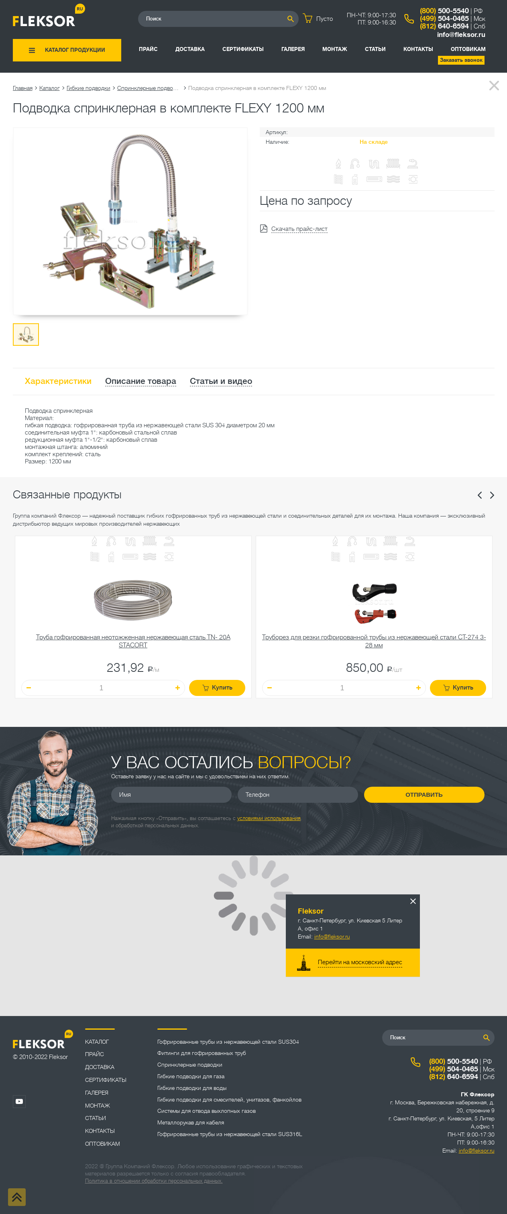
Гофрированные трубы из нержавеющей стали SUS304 (228, 1042)
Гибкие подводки (88, 88)
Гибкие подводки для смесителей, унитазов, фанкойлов (229, 1099)
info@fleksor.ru (461, 35)
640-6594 (444, 26)
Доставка (190, 49)
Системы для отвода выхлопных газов (206, 1111)
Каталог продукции (75, 50)
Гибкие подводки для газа (190, 1076)
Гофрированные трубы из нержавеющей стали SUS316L (229, 1134)
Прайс (148, 49)
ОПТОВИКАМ (468, 49)
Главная (23, 88)
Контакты (418, 49)
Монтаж (334, 49)
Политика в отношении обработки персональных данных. (154, 1181)
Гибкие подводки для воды (191, 1088)
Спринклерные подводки (149, 88)
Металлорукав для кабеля (190, 1122)
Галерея (293, 49)
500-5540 (444, 11)
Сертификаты (243, 49)
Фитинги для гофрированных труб (201, 1053)
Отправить (424, 794)
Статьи (375, 49)
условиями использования (269, 818)
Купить (217, 687)
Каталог (49, 88)
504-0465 (444, 18)
